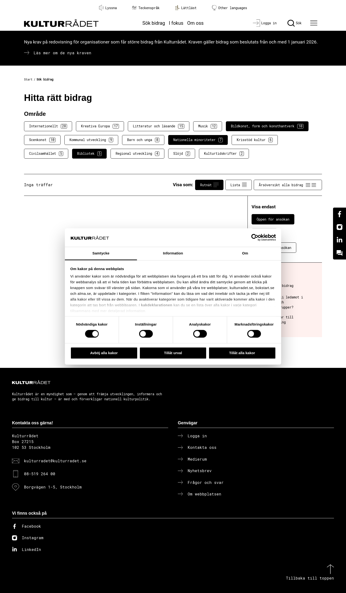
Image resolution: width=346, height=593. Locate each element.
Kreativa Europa (100, 126)
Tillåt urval (173, 353)
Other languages (229, 8)
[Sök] (294, 23)
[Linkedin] (339, 240)
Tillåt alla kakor (242, 353)
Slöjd (181, 153)
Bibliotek (89, 153)
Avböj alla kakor (104, 353)
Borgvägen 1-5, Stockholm (53, 486)
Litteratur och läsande (158, 126)
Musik (207, 126)
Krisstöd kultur (255, 139)
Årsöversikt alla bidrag (288, 184)
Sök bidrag (153, 23)
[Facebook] (339, 214)
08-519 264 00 (39, 473)
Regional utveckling (137, 153)
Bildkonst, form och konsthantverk (267, 126)
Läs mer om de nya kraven (62, 52)
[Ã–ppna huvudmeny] (314, 23)
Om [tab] (245, 253)
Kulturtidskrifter (224, 153)
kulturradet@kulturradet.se (55, 460)
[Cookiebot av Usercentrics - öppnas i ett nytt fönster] (255, 237)
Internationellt (48, 126)
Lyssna (108, 8)
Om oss (195, 23)
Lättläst (186, 7)
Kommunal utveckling (91, 139)
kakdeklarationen (157, 305)
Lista (238, 184)
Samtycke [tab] (101, 253)
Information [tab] (173, 253)
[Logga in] (264, 23)
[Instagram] (339, 227)
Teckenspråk (146, 8)
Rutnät (209, 184)
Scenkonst (42, 139)
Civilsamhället (46, 153)
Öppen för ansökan (273, 219)
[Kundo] (339, 253)
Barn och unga (143, 139)
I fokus (176, 23)
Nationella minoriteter (198, 139)
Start (28, 79)
